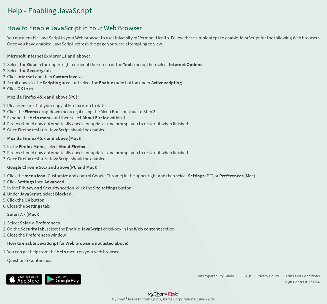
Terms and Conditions (302, 275)
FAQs (248, 275)
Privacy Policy (267, 275)
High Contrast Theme (302, 281)
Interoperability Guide (216, 275)
